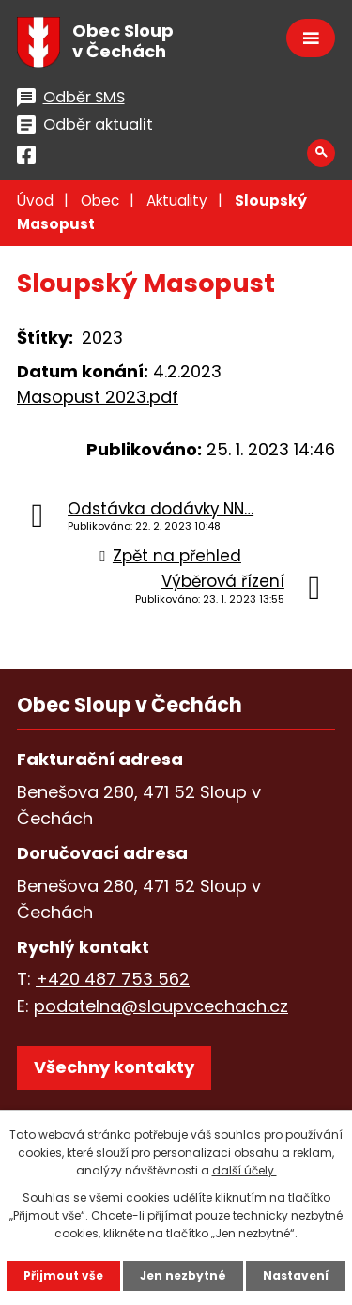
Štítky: (45, 337)
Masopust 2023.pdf (97, 396)
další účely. (244, 1170)
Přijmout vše (63, 1275)
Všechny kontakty (114, 1067)
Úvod (35, 200)
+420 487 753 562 (113, 978)
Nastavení (296, 1275)
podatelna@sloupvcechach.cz (161, 1006)
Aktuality (176, 200)
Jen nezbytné (183, 1275)
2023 (102, 337)
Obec (100, 200)
